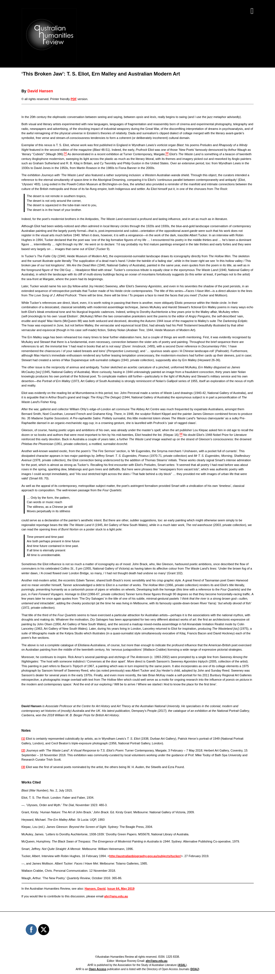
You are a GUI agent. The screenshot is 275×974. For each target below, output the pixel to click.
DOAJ (194, 969)
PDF (74, 99)
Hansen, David (95, 888)
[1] (23, 738)
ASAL (182, 965)
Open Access (97, 969)
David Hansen (40, 91)
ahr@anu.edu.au (116, 896)
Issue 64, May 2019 (120, 888)
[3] (23, 767)
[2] (23, 750)
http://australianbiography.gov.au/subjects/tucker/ (145, 856)
